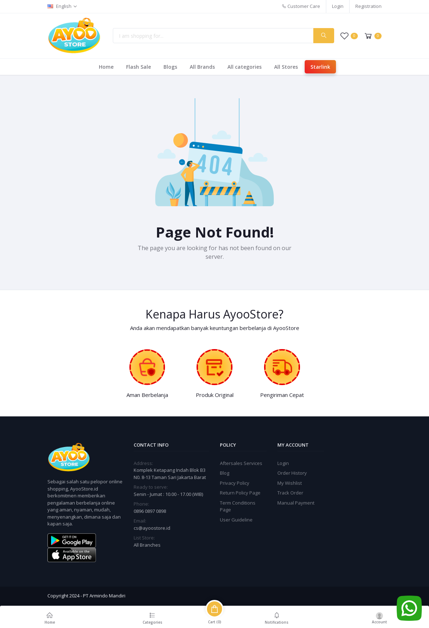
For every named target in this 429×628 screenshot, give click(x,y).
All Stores (286, 66)
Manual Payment (295, 503)
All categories (244, 66)
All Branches (147, 545)
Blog (224, 473)
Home (106, 66)
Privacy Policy (234, 483)
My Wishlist (289, 483)
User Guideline (236, 519)
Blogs (170, 66)
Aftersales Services (241, 463)
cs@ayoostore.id (152, 528)
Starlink (320, 66)
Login (337, 6)
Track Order (290, 492)
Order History (292, 473)
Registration (368, 6)
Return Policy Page (240, 492)
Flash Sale (138, 66)
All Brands (202, 66)
